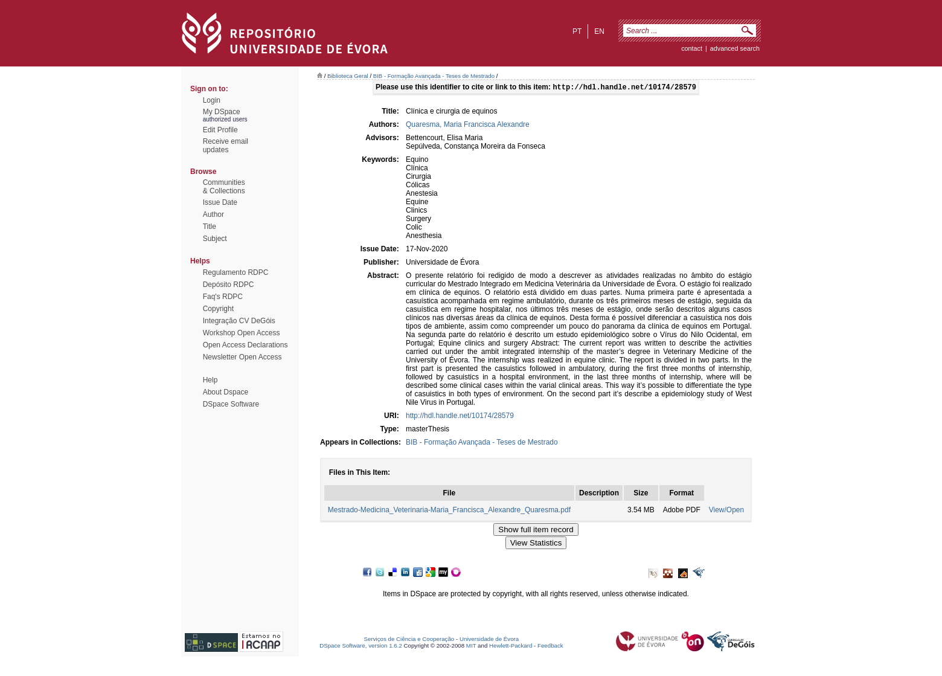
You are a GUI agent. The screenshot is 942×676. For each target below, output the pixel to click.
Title (209, 226)
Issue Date (220, 202)
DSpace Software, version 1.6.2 (360, 646)
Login (211, 100)
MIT (471, 646)
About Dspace (225, 392)
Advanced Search (735, 48)
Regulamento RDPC (236, 272)
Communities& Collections (224, 186)
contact (691, 48)
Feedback (550, 646)
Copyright (218, 308)
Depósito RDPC (228, 284)
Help (210, 380)
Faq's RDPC (223, 296)
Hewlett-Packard (510, 646)
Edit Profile (220, 130)
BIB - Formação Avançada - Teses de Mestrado (434, 75)
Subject (215, 238)
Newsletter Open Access (242, 357)
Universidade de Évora (489, 640)
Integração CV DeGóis (239, 321)
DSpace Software (231, 404)
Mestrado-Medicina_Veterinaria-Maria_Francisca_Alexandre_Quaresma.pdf (449, 511)
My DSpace (221, 112)
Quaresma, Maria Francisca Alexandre (468, 125)
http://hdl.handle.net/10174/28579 (460, 417)
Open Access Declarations (245, 345)
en (599, 31)
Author (213, 214)
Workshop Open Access (241, 333)
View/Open (726, 511)
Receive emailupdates (225, 145)
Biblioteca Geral (347, 75)
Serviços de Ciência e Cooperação (409, 640)
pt (577, 31)
